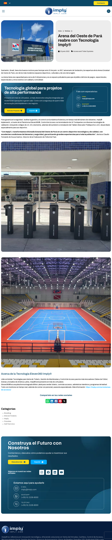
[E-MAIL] (16, 488)
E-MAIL (23, 487)
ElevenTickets (10, 416)
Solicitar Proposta (14, 111)
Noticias (67, 31)
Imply (6, 419)
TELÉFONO (25, 502)
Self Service (9, 424)
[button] (48, 401)
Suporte (33, 111)
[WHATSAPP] (16, 496)
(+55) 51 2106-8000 (29, 497)
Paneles (7, 421)
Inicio (60, 31)
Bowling (7, 413)
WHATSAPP (25, 495)
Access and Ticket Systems (83, 51)
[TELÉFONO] (16, 504)
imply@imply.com (28, 489)
